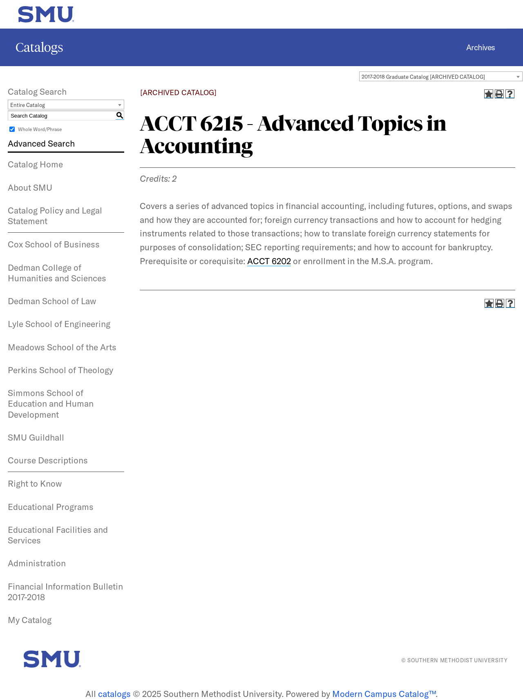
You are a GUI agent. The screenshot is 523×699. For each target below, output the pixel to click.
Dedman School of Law (52, 301)
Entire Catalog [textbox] (27, 105)
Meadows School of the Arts (62, 347)
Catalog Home (35, 164)
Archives (480, 47)
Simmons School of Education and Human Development (51, 403)
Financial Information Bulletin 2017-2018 (65, 591)
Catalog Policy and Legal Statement (55, 215)
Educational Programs (51, 506)
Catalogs (39, 47)
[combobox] (441, 76)
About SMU (30, 187)
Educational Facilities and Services (58, 534)
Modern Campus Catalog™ (384, 693)
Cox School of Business (54, 244)
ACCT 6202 (269, 261)
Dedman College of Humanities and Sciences (57, 272)
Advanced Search (41, 143)
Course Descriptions (48, 460)
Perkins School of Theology (60, 370)
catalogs (114, 693)
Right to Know (35, 483)
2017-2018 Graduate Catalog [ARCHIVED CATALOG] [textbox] (423, 76)
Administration (37, 563)
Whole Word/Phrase (40, 129)
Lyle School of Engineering (59, 323)
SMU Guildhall (36, 437)
